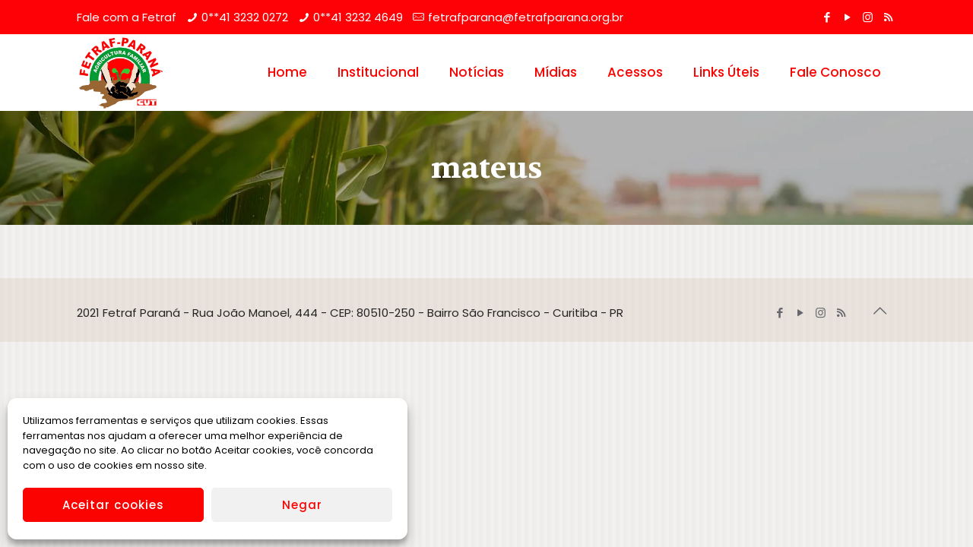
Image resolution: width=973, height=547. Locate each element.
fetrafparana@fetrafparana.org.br (525, 17)
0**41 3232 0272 (244, 17)
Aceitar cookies (113, 505)
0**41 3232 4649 (358, 17)
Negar (302, 505)
